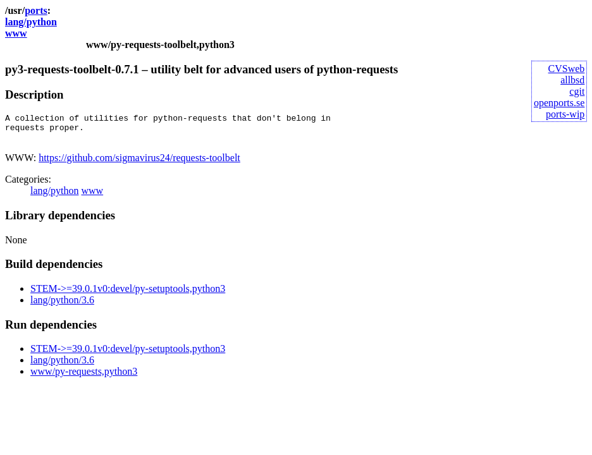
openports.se (559, 102)
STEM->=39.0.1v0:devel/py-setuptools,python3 (127, 294)
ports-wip (565, 114)
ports (36, 10)
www (16, 33)
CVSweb (566, 68)
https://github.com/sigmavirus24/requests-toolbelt (139, 163)
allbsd (572, 80)
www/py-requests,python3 (83, 377)
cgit (576, 91)
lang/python (31, 21)
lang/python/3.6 (62, 305)
